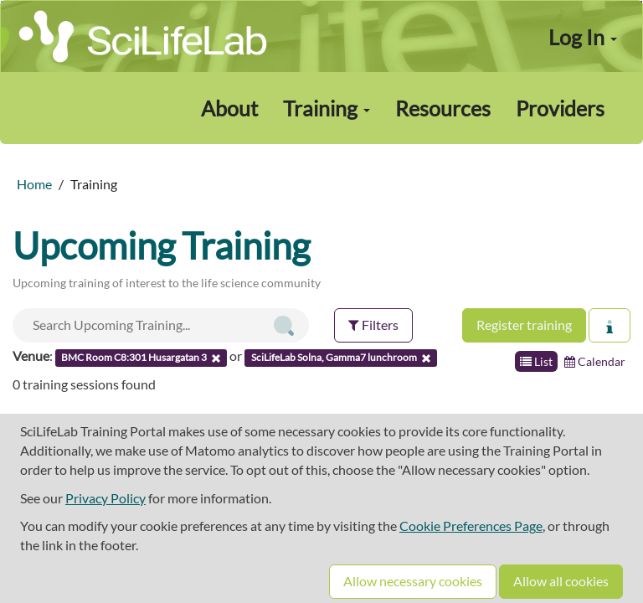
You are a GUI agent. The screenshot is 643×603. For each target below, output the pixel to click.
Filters (373, 324)
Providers (560, 108)
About (229, 108)
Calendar (594, 361)
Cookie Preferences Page (471, 525)
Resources (443, 108)
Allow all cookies (561, 581)
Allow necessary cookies (412, 581)
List (536, 361)
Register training (524, 324)
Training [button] (326, 108)
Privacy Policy (105, 498)
